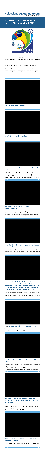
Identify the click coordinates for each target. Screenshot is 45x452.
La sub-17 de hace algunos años (16, 136)
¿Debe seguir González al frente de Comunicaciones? (17, 207)
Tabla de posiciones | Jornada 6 (16, 106)
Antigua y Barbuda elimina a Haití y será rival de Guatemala (22, 169)
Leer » (39, 109)
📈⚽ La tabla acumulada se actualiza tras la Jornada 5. (20, 327)
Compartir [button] (37, 78)
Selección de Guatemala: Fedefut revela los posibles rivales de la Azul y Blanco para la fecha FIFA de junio (21, 400)
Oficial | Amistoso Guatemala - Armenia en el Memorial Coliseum (20, 440)
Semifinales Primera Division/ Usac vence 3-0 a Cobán (21, 361)
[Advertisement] (22, 5)
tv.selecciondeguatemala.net (10, 74)
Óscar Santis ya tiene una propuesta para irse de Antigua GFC (22, 246)
